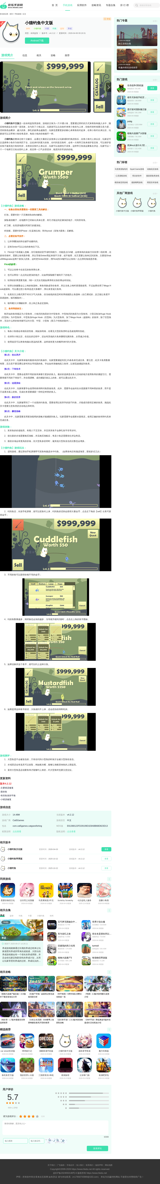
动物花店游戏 (152, 169)
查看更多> (109, 879)
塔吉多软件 (137, 176)
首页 (11, 14)
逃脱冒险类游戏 (152, 176)
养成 (70, 28)
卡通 (47, 28)
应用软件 (82, 5)
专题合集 (110, 5)
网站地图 (108, 1165)
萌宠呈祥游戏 (152, 182)
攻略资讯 (96, 5)
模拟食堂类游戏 (121, 182)
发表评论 (97, 1148)
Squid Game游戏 (137, 169)
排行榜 (124, 5)
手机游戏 (67, 5)
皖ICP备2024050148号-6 (65, 1173)
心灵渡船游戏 (121, 176)
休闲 (28, 28)
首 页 (55, 5)
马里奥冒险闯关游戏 (121, 170)
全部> (155, 21)
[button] (108, 87)
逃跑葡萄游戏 (137, 182)
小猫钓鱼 (37, 28)
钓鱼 (54, 28)
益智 (62, 28)
